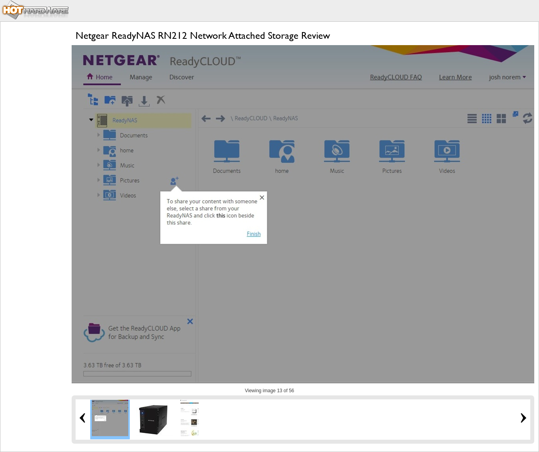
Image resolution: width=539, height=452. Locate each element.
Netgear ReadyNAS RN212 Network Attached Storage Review (203, 35)
